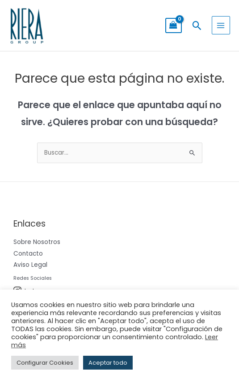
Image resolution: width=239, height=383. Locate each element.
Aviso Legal (30, 265)
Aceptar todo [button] (107, 362)
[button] (197, 25)
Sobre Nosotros (36, 242)
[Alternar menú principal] (221, 25)
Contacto (28, 253)
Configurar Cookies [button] (45, 362)
